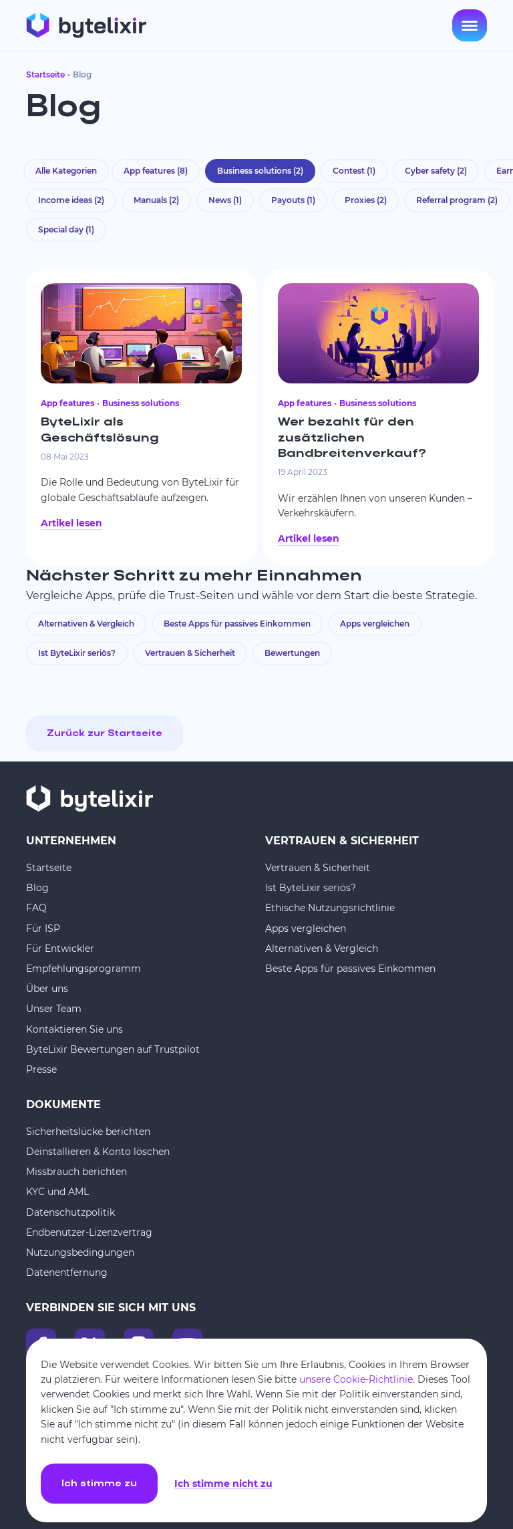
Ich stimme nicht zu (223, 1484)
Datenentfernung (67, 1272)
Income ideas (71, 200)
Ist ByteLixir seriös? (77, 653)
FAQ (36, 908)
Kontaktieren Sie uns (74, 1029)
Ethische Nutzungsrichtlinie (330, 908)
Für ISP (43, 928)
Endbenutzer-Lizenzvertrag (89, 1232)
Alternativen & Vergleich (86, 624)
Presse (41, 1069)
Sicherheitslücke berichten (88, 1132)
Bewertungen (292, 653)
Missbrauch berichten (76, 1172)
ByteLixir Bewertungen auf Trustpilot (113, 1049)
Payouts (293, 200)
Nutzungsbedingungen (80, 1252)
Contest (354, 171)
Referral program (457, 200)
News (225, 200)
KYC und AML (57, 1192)
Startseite (45, 74)
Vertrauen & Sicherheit (190, 653)
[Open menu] (469, 25)
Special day (66, 229)
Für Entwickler (60, 949)
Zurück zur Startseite (104, 734)
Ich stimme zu (99, 1484)
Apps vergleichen (374, 624)
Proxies (366, 200)
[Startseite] (86, 25)
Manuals (156, 200)
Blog (37, 888)
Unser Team (53, 1009)
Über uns (47, 989)
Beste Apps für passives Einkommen (237, 624)
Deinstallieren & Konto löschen (98, 1152)
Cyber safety (436, 171)
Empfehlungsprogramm (83, 969)
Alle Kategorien (66, 171)
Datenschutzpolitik (70, 1212)
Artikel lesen (71, 523)
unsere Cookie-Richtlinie (356, 1379)
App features (156, 171)
